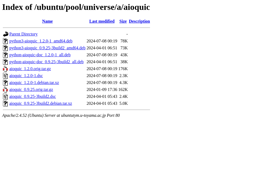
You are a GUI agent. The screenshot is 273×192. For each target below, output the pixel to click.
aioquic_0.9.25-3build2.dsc (32, 96)
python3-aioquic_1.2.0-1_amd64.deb (41, 41)
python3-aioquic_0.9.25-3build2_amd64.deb (47, 48)
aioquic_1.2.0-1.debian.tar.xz (34, 82)
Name (47, 21)
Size (123, 21)
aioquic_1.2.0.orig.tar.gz (30, 68)
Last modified (102, 21)
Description (139, 21)
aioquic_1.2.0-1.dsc (26, 75)
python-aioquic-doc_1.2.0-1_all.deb (40, 55)
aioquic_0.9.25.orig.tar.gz (31, 89)
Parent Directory (23, 34)
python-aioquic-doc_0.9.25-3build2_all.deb (46, 61)
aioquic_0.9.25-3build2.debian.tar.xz (40, 103)
